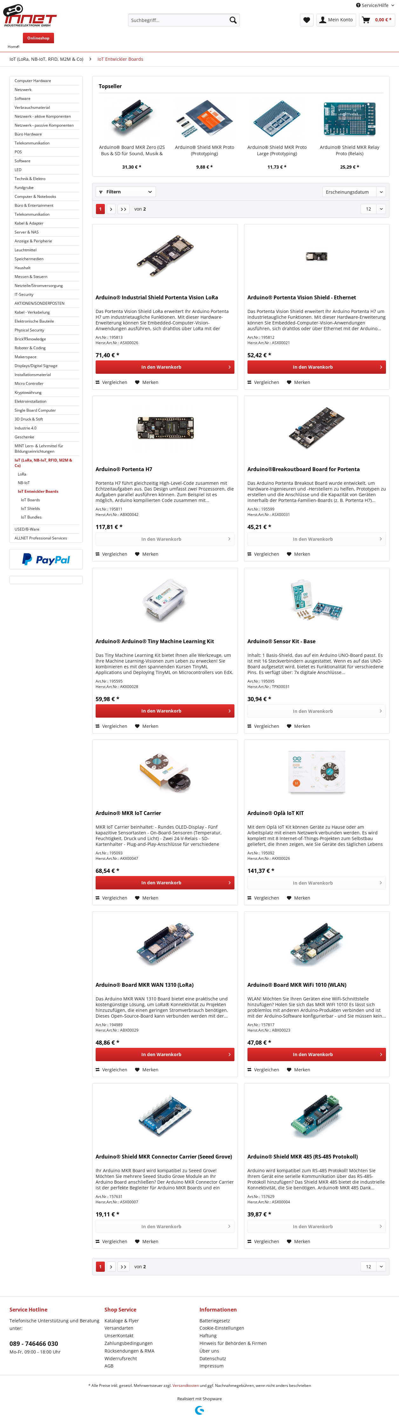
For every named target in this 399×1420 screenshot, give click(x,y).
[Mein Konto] (336, 20)
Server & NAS (27, 232)
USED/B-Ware (27, 529)
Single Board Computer (35, 410)
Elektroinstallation (30, 401)
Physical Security (29, 330)
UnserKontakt (119, 1336)
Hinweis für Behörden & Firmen (233, 1343)
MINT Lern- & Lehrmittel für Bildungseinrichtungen (39, 448)
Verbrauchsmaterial (32, 107)
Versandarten (119, 1328)
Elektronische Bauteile (34, 321)
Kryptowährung (28, 392)
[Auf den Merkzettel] (147, 382)
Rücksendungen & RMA (129, 1351)
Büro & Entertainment (34, 205)
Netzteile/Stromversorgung (39, 285)
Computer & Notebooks (35, 196)
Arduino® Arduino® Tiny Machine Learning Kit (155, 641)
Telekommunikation (32, 143)
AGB (109, 1366)
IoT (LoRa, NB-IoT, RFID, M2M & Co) (43, 462)
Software (22, 98)
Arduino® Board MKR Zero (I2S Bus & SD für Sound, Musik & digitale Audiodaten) (132, 150)
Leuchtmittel (26, 250)
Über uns (209, 1351)
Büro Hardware (28, 134)
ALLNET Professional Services (41, 538)
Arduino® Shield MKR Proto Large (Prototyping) (277, 150)
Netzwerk (23, 89)
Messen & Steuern (31, 276)
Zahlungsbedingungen (129, 1343)
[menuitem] (184, 23)
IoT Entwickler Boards (38, 491)
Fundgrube (24, 187)
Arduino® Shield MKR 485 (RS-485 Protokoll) (302, 1156)
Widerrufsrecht (121, 1358)
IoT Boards (30, 500)
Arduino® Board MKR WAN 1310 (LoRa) (144, 985)
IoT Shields (30, 508)
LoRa (22, 474)
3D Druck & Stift (29, 419)
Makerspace (26, 356)
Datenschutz (213, 1358)
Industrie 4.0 (26, 428)
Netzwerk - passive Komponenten (44, 125)
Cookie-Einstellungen (222, 1328)
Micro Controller (29, 383)
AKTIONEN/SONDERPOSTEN (39, 303)
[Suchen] (233, 20)
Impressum (212, 1366)
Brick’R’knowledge (30, 339)
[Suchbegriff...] (184, 20)
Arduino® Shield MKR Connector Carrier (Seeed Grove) (164, 1156)
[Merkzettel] (307, 20)
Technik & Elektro (30, 178)
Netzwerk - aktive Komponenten (43, 116)
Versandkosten (185, 1385)
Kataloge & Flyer (122, 1321)
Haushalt (22, 267)
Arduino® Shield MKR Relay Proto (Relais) (349, 150)
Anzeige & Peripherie (33, 241)
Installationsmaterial (33, 374)
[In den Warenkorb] (165, 367)
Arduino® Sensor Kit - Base (281, 641)
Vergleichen (111, 382)
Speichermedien (29, 258)
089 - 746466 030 (34, 1344)
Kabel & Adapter (29, 223)
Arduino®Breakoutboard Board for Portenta (303, 469)
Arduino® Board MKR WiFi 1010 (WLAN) (296, 985)
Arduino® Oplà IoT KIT (275, 813)
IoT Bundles (31, 517)
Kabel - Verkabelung (32, 312)
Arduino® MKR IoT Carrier (128, 813)
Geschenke (24, 437)
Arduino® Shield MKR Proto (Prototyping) (204, 150)
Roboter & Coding (30, 348)
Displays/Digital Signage (36, 365)
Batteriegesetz (215, 1321)
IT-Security (24, 294)
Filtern (110, 192)
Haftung (208, 1336)
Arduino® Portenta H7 (124, 469)
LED (18, 169)
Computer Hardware (33, 80)
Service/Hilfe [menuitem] (373, 5)
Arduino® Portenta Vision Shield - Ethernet (301, 297)
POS (18, 152)
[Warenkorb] (377, 20)
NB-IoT (24, 482)
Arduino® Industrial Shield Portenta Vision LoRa (157, 297)
